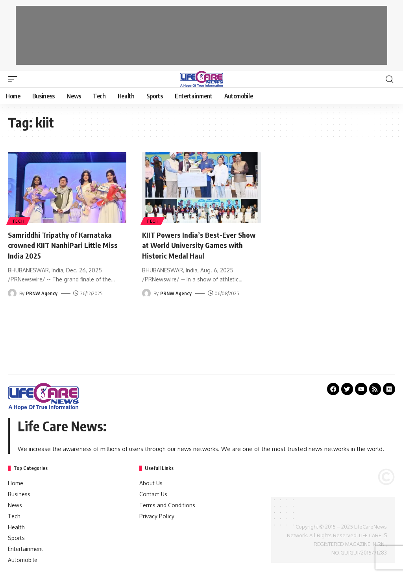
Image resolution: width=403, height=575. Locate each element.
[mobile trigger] (14, 79)
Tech (19, 220)
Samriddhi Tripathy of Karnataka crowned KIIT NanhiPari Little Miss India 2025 (64, 244)
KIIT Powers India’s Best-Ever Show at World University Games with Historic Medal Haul (198, 244)
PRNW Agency (42, 292)
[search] (389, 79)
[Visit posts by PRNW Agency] (12, 292)
